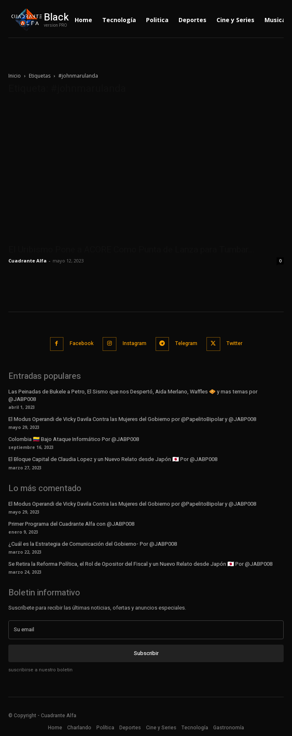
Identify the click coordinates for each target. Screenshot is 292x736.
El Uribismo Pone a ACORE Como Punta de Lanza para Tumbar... (131, 249)
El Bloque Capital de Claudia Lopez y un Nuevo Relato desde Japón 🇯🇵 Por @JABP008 (112, 459)
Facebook (81, 343)
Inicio (14, 75)
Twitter (234, 343)
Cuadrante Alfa (27, 260)
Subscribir (146, 653)
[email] (146, 629)
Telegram (186, 343)
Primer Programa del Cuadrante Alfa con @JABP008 (71, 524)
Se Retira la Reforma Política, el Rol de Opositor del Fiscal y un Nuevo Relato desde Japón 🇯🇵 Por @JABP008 (140, 564)
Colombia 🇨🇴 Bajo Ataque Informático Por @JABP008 (73, 439)
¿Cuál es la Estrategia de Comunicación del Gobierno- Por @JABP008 (92, 544)
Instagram (134, 343)
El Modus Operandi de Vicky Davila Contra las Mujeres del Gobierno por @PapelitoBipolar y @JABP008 (132, 419)
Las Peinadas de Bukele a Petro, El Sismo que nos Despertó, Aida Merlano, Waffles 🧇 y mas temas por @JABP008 (132, 395)
